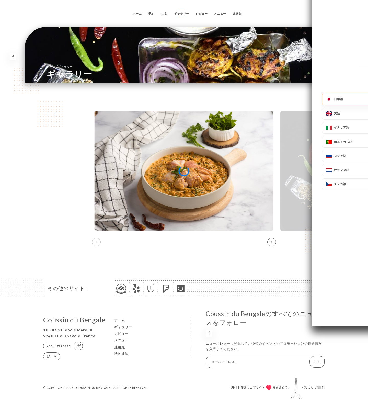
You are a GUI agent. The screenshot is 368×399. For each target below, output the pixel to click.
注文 (164, 13)
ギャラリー (181, 13)
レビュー (202, 13)
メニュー (220, 13)
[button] (271, 242)
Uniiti (320, 387)
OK (317, 362)
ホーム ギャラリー (60, 66)
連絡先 (237, 13)
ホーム (137, 13)
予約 (151, 13)
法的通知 (121, 354)
